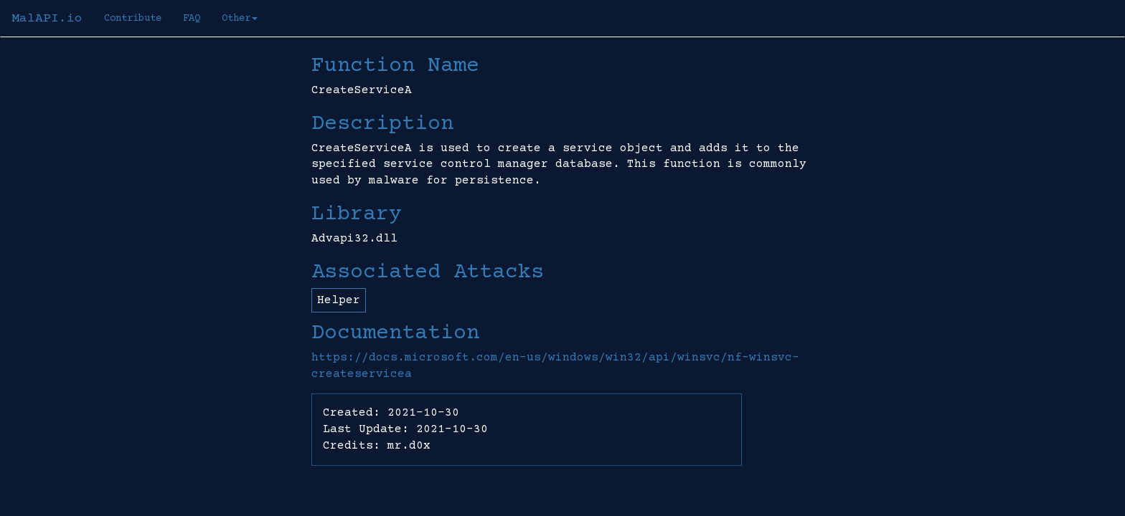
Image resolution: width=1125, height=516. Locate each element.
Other (240, 18)
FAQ (191, 18)
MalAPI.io (47, 18)
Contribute (132, 18)
